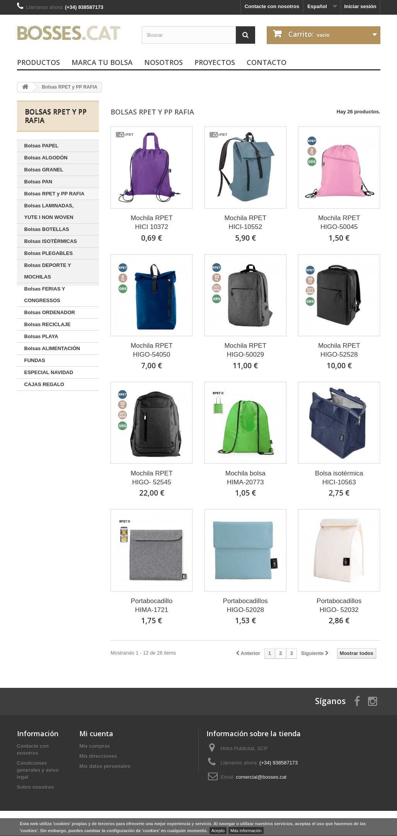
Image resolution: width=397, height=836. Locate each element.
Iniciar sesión (360, 6)
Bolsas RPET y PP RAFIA (54, 194)
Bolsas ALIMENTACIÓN (52, 348)
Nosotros (163, 62)
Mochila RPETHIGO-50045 (339, 222)
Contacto (266, 62)
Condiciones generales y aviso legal (38, 770)
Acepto (218, 830)
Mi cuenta (96, 733)
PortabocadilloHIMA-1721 (151, 605)
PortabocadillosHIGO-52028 (245, 605)
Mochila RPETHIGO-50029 (245, 350)
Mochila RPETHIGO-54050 (152, 350)
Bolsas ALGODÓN (46, 158)
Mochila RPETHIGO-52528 (339, 350)
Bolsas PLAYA (41, 336)
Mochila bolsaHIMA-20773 (245, 478)
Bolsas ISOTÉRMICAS (50, 241)
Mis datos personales (104, 766)
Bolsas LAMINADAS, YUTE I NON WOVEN (49, 211)
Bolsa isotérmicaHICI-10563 (339, 478)
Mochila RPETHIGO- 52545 (152, 478)
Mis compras (94, 746)
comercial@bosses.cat (261, 777)
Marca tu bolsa (102, 62)
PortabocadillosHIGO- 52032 (339, 605)
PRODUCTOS (38, 62)
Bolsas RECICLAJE (47, 324)
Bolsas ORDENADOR (49, 312)
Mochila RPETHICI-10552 (245, 222)
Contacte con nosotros (272, 6)
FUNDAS (34, 360)
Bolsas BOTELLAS (46, 229)
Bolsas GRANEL (43, 170)
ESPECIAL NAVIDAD (48, 372)
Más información (246, 830)
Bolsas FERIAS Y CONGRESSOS (44, 294)
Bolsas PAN (38, 182)
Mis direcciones (98, 756)
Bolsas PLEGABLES (48, 253)
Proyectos (214, 62)
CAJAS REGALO (44, 384)
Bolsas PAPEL (41, 146)
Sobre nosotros (35, 787)
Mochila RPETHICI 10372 (152, 222)
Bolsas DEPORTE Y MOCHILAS (47, 271)
